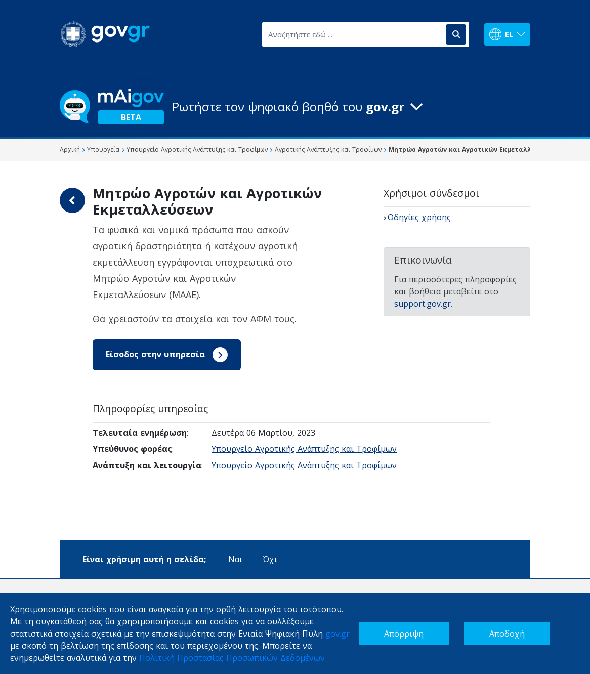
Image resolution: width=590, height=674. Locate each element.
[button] (295, 106)
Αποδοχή (507, 633)
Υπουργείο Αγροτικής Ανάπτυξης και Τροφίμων (304, 448)
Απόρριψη (404, 633)
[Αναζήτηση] (456, 34)
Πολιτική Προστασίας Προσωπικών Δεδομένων (232, 657)
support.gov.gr (422, 303)
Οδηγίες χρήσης (419, 217)
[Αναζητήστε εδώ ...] (353, 34)
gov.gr (337, 633)
